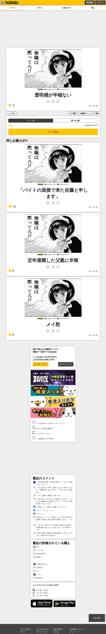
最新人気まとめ (42, 632)
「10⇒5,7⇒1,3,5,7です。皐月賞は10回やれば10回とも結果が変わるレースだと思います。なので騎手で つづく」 (52, 527)
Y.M (36, 547)
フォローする (40, 593)
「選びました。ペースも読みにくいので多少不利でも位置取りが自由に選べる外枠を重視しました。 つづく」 (53, 519)
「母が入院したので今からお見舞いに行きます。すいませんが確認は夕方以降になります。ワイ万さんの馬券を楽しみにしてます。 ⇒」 (53, 501)
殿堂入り (23, 632)
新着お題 (56, 632)
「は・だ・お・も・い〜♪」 (44, 510)
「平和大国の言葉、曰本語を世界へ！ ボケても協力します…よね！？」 (53, 483)
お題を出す (66, 8)
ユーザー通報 (93, 113)
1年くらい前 (93, 106)
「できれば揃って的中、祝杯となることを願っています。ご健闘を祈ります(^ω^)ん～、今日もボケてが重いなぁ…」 (53, 489)
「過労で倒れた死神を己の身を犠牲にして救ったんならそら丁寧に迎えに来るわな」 (53, 534)
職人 (93, 8)
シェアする (11, 113)
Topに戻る (96, 618)
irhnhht (37, 557)
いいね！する (40, 590)
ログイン (100, 2)
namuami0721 (39, 554)
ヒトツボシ (38, 550)
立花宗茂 (37, 567)
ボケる (39, 8)
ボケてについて (74, 632)
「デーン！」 (39, 514)
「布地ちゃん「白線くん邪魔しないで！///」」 (50, 507)
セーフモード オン (40, 364)
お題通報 (83, 113)
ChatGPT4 (38, 578)
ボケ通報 (73, 113)
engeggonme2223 (91, 125)
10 (12, 206)
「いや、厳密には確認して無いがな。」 (48, 495)
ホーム (13, 8)
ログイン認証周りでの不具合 (53, 438)
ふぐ (36, 571)
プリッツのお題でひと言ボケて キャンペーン (53, 422)
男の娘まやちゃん (40, 564)
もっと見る (53, 132)
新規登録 (89, 2)
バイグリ (37, 574)
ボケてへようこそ (66, 364)
